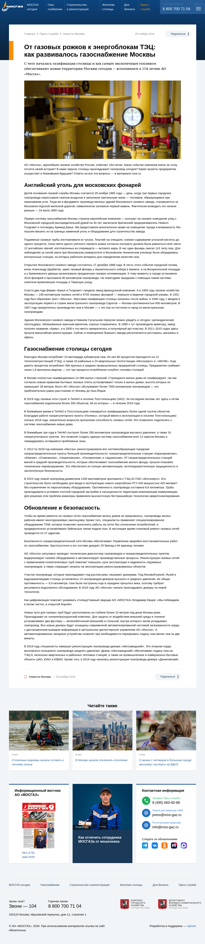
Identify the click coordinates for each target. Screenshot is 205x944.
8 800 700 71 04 (176, 9)
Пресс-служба (187, 884)
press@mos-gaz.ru (166, 815)
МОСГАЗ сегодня (19, 884)
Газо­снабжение (50, 884)
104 (32, 906)
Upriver (191, 926)
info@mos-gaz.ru (165, 827)
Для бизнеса (160, 884)
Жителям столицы (131, 884)
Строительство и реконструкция (89, 884)
